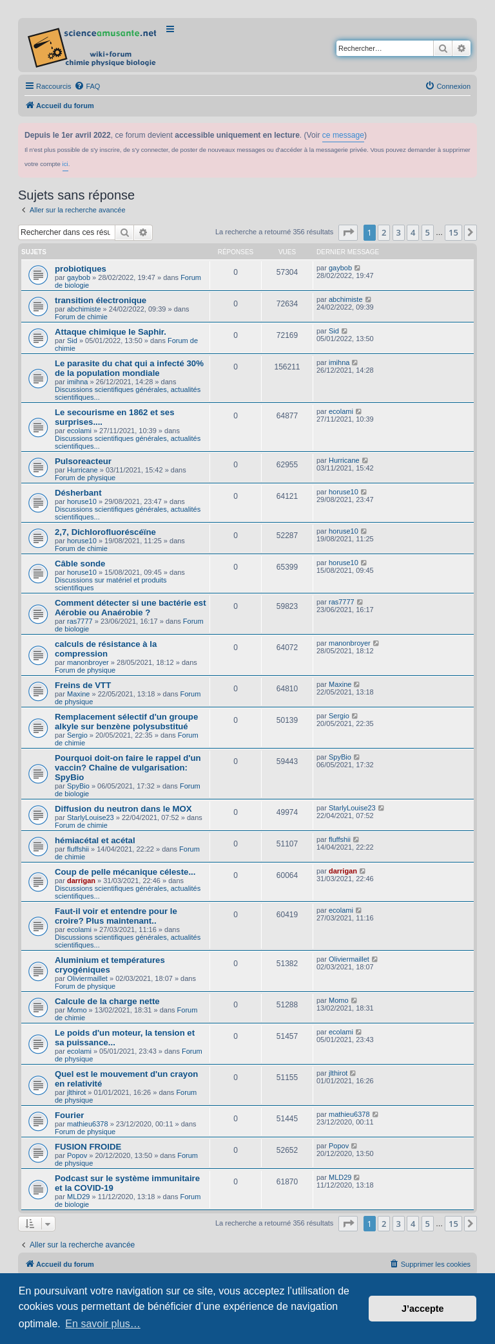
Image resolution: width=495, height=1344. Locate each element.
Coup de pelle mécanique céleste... (125, 872)
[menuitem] (87, 86)
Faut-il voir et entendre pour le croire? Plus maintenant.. (116, 916)
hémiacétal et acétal (95, 840)
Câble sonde (80, 563)
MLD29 (78, 1196)
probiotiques (80, 269)
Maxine (78, 694)
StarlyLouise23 (90, 817)
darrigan (81, 880)
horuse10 (82, 501)
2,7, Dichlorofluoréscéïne (105, 532)
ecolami (79, 430)
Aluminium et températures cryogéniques (110, 965)
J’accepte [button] (423, 1308)
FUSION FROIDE (88, 1147)
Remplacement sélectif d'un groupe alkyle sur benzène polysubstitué (126, 721)
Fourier (69, 1115)
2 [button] (384, 232)
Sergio (77, 735)
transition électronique (100, 300)
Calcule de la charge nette (107, 1001)
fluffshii (78, 849)
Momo (77, 1010)
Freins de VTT (83, 685)
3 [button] (398, 232)
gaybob (78, 277)
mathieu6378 (87, 1124)
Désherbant (78, 493)
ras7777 (80, 621)
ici (65, 163)
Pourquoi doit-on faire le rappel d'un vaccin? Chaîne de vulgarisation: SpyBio (128, 767)
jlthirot (76, 1092)
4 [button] (413, 232)
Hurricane (82, 470)
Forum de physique (85, 477)
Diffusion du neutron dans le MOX (123, 809)
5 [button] (427, 232)
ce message (343, 135)
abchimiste (84, 309)
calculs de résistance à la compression (106, 648)
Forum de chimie (81, 317)
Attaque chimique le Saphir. (110, 332)
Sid (72, 340)
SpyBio (78, 786)
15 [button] (453, 232)
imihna (77, 382)
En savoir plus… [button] (103, 1323)
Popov (77, 1155)
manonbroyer (88, 662)
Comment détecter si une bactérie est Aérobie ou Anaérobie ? (130, 607)
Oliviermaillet (87, 978)
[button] (348, 232)
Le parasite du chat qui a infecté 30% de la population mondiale (129, 368)
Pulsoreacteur (83, 461)
